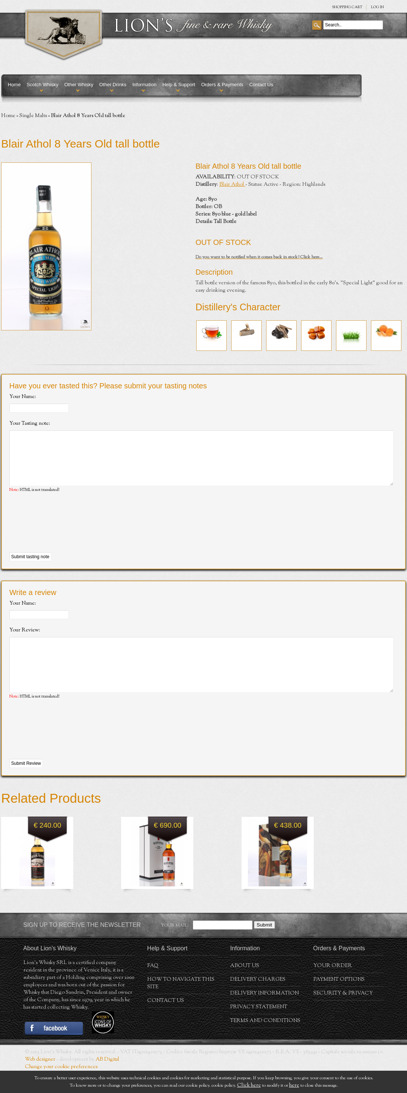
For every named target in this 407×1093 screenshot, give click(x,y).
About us (244, 988)
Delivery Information (264, 1015)
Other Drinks (112, 84)
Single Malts (33, 116)
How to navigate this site (180, 1005)
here (294, 1085)
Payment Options (339, 1002)
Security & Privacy (343, 1015)
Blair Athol (232, 184)
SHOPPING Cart (347, 7)
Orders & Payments (222, 84)
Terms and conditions (265, 1043)
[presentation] (65, 534)
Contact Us (261, 84)
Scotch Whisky (42, 84)
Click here (249, 1085)
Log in (377, 7)
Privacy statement (258, 1029)
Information (144, 84)
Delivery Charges (257, 1002)
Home (14, 84)
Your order (332, 988)
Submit (264, 947)
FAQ (152, 988)
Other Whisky (78, 84)
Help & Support (178, 84)
